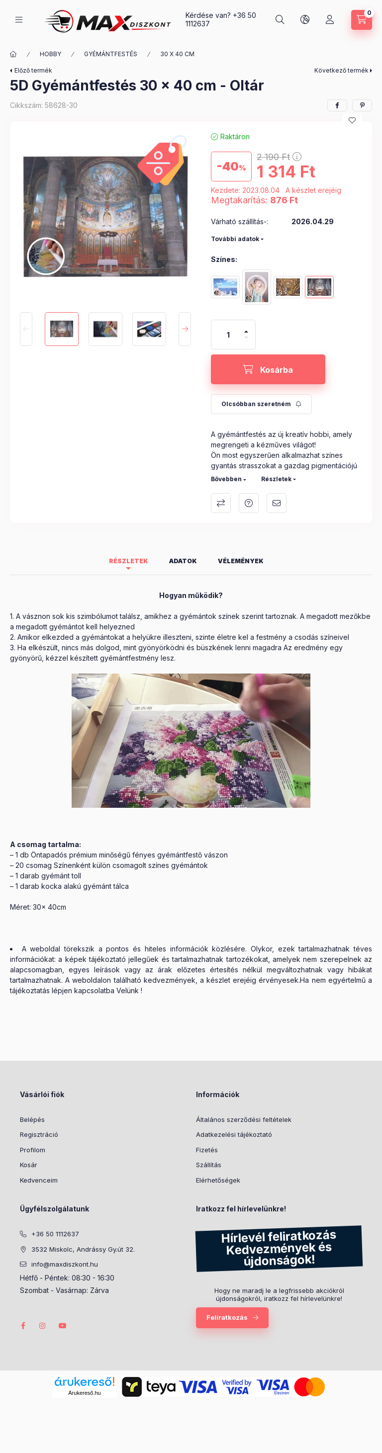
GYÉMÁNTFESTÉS (102, 54)
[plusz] (246, 327)
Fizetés (207, 1150)
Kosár (28, 1165)
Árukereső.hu (84, 1393)
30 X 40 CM (168, 54)
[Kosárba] (268, 369)
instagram (43, 1326)
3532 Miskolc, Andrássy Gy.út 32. (83, 1249)
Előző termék (33, 70)
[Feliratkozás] (259, 404)
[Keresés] (281, 20)
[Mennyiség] (228, 334)
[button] (105, 216)
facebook (23, 1326)
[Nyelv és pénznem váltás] (306, 20)
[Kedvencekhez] (352, 120)
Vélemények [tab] (241, 561)
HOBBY (44, 54)
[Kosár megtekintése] (362, 20)
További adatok (235, 239)
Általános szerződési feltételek (243, 1119)
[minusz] (246, 342)
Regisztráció (39, 1134)
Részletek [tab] (128, 561)
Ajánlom (276, 503)
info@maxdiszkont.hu (64, 1264)
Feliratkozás (227, 1317)
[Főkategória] (11, 54)
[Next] (185, 329)
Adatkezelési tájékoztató (234, 1134)
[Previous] (26, 329)
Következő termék (341, 70)
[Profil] (331, 20)
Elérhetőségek (218, 1180)
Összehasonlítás (221, 503)
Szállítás (208, 1165)
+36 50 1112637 (55, 1234)
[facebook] (337, 105)
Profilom (32, 1150)
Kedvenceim (39, 1180)
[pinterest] (362, 105)
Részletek (276, 479)
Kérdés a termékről (249, 503)
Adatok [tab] (183, 561)
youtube (63, 1326)
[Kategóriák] (19, 19)
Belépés (32, 1119)
